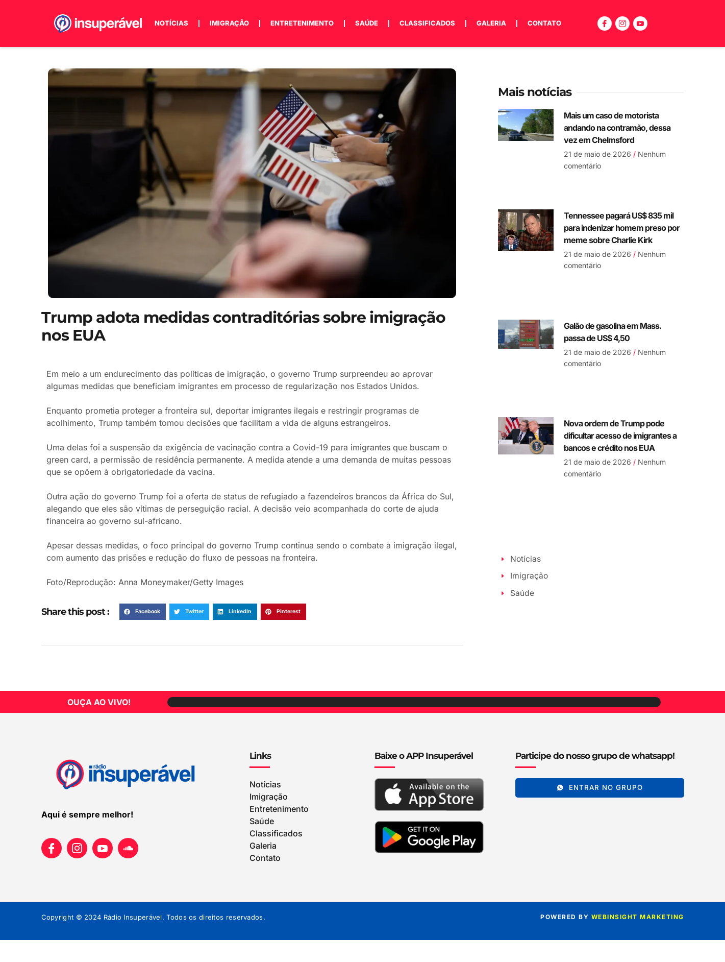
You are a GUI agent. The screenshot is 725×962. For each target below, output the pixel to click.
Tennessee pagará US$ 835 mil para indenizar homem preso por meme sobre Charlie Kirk (622, 227)
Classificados (427, 23)
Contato (544, 23)
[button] (142, 612)
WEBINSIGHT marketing (637, 917)
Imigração (229, 23)
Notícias (171, 23)
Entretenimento (302, 23)
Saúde (366, 23)
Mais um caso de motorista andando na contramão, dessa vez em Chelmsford (617, 127)
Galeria (491, 23)
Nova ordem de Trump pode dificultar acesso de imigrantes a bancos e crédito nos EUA (620, 435)
